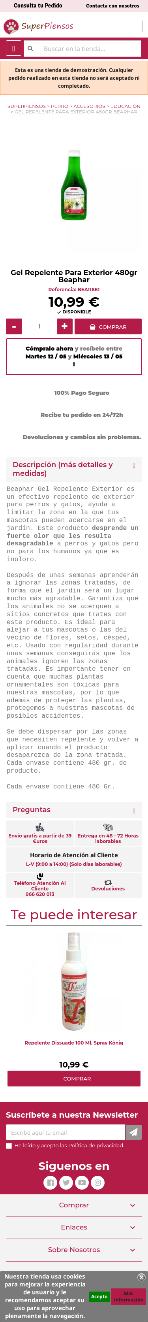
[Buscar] (82, 48)
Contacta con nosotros (112, 5)
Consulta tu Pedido (38, 5)
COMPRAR (113, 327)
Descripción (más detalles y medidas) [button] (63, 469)
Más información (129, 1296)
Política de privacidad (95, 1145)
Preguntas (32, 810)
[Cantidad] (39, 326)
